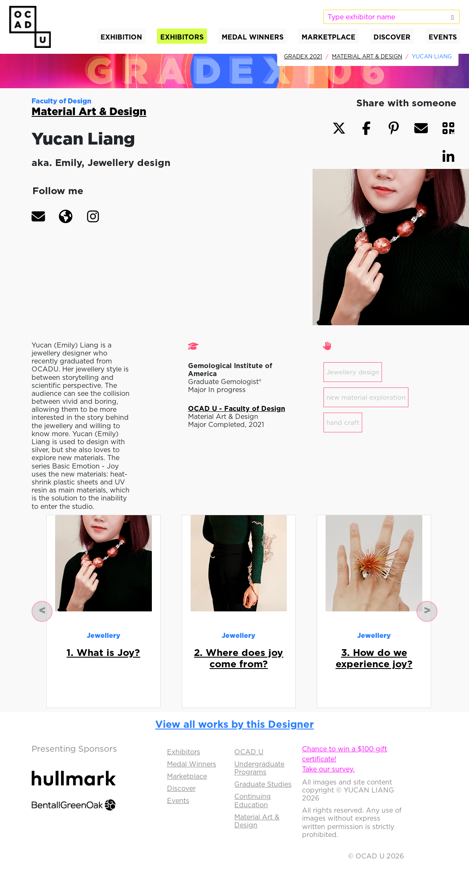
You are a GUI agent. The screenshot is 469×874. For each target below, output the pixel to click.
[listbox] (391, 17)
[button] (38, 216)
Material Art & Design (367, 56)
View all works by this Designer (234, 724)
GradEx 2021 (303, 56)
